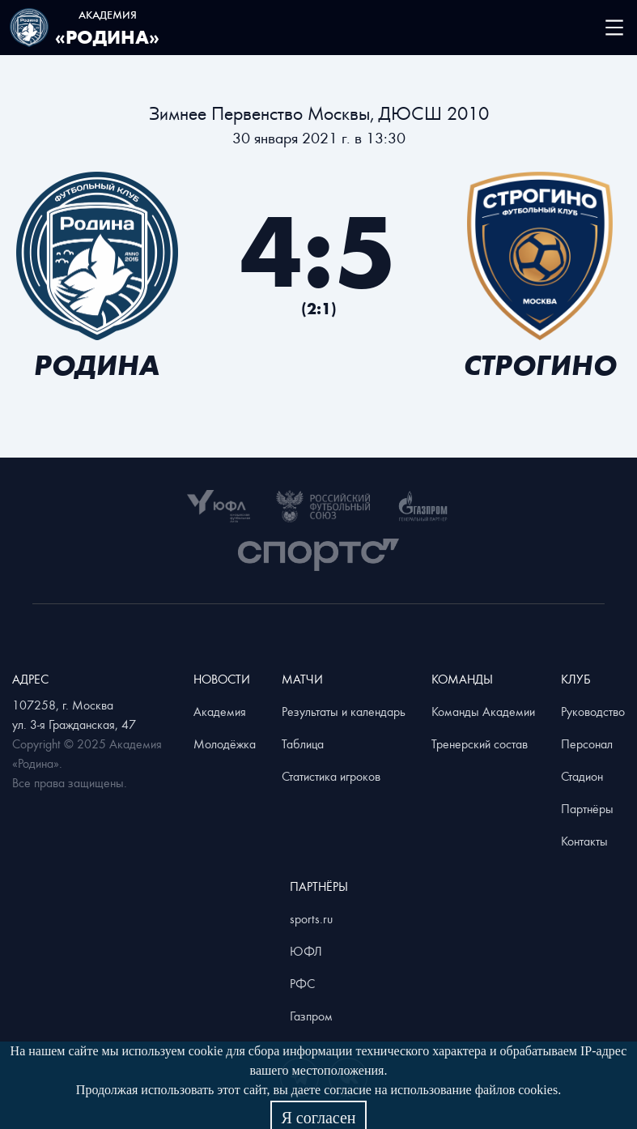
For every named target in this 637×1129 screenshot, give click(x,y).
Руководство (593, 711)
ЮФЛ (306, 951)
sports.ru (311, 918)
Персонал (587, 743)
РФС (302, 983)
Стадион (582, 776)
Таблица (303, 743)
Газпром (311, 1016)
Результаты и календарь (344, 711)
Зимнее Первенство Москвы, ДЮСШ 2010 (319, 113)
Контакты (584, 841)
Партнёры (587, 808)
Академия (219, 711)
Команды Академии (483, 711)
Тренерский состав (479, 743)
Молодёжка (224, 743)
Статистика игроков (331, 776)
